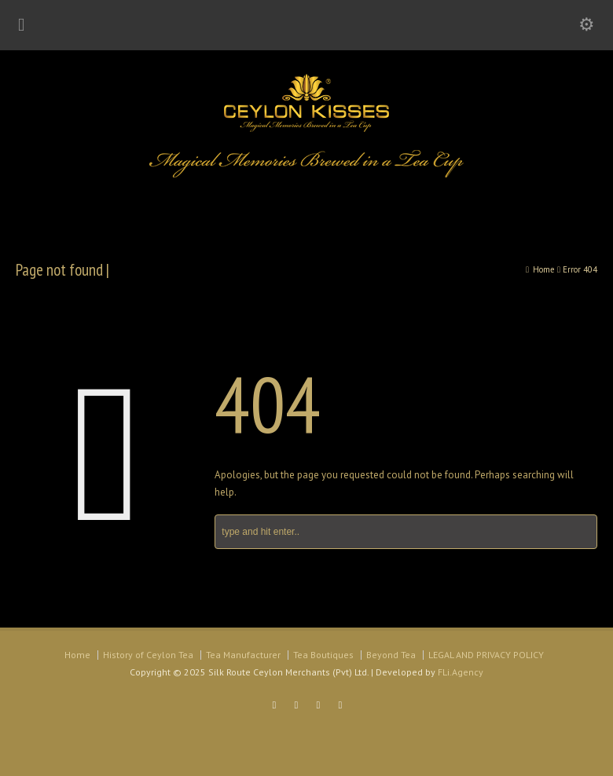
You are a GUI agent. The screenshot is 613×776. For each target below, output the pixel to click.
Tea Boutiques (323, 655)
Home (77, 655)
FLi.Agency (460, 672)
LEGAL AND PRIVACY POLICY (486, 655)
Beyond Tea (391, 655)
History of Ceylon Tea (148, 655)
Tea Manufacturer (243, 655)
